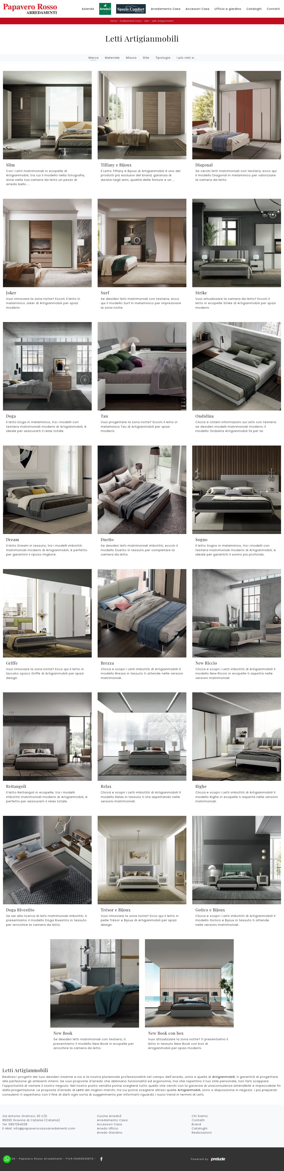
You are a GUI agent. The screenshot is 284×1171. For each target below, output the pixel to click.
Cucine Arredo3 (109, 1116)
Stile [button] (146, 58)
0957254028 (17, 1124)
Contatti (273, 9)
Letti (146, 20)
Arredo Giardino (109, 1133)
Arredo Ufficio (107, 1128)
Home (113, 20)
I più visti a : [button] (186, 58)
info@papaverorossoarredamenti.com (44, 1128)
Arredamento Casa (165, 9)
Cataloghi (254, 9)
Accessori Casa (197, 9)
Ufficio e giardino (228, 9)
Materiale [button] (112, 58)
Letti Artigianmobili (163, 20)
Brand (196, 1124)
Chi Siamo (200, 1116)
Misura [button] (131, 58)
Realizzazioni (202, 1133)
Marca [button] (94, 58)
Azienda (88, 9)
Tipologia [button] (163, 58)
